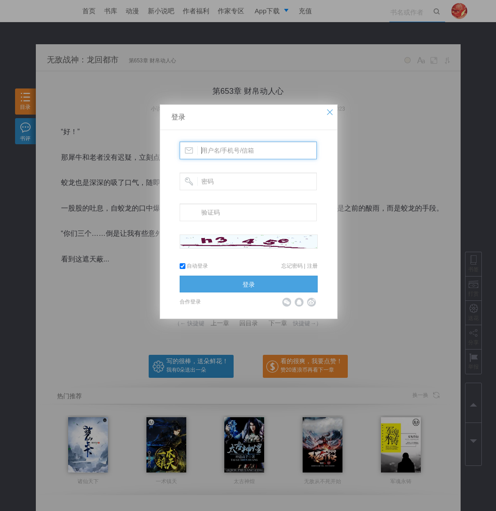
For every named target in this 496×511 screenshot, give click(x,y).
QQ (299, 302)
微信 (286, 302)
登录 (178, 117)
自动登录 (194, 266)
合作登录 (190, 302)
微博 (311, 302)
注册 (312, 266)
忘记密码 (292, 266)
